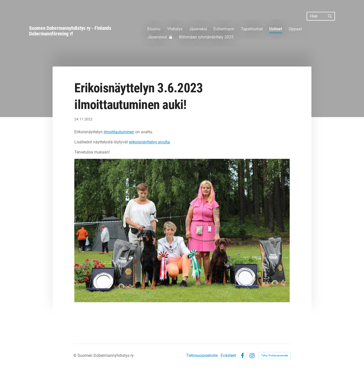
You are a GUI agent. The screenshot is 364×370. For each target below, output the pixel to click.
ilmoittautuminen (119, 131)
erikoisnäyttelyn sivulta (149, 142)
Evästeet (228, 356)
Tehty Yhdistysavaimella (274, 355)
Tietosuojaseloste (202, 356)
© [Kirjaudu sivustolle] (75, 355)
